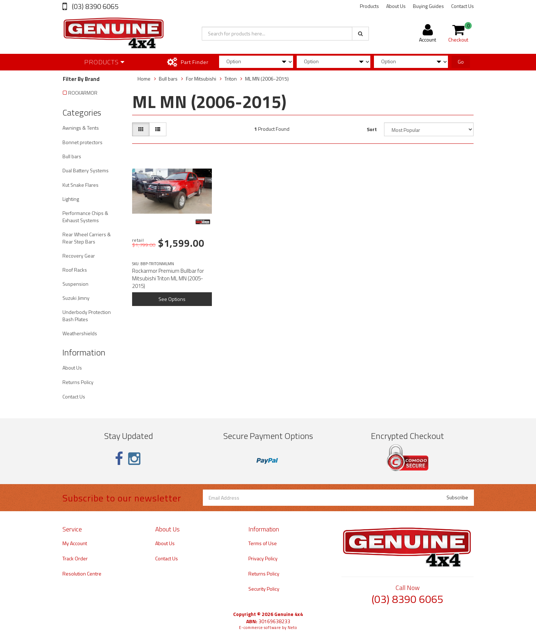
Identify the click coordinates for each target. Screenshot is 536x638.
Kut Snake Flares (80, 185)
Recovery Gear (78, 255)
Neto (292, 627)
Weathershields (79, 333)
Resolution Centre (81, 573)
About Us (396, 6)
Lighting (70, 199)
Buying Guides (428, 6)
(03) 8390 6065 (94, 6)
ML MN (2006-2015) (267, 78)
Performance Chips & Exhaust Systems (85, 216)
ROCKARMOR (82, 92)
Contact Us (462, 6)
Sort (372, 129)
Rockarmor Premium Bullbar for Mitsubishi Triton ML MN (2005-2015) (168, 278)
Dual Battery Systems (85, 170)
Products (369, 6)
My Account (74, 543)
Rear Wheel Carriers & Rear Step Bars (86, 237)
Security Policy (263, 588)
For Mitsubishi (201, 78)
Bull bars (71, 156)
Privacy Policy (263, 558)
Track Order (75, 558)
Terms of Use (262, 543)
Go (461, 61)
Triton (231, 78)
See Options (172, 299)
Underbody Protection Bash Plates (86, 315)
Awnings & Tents (80, 128)
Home (144, 78)
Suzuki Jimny (76, 298)
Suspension (75, 284)
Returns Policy (77, 382)
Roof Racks (74, 269)
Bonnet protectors (82, 142)
